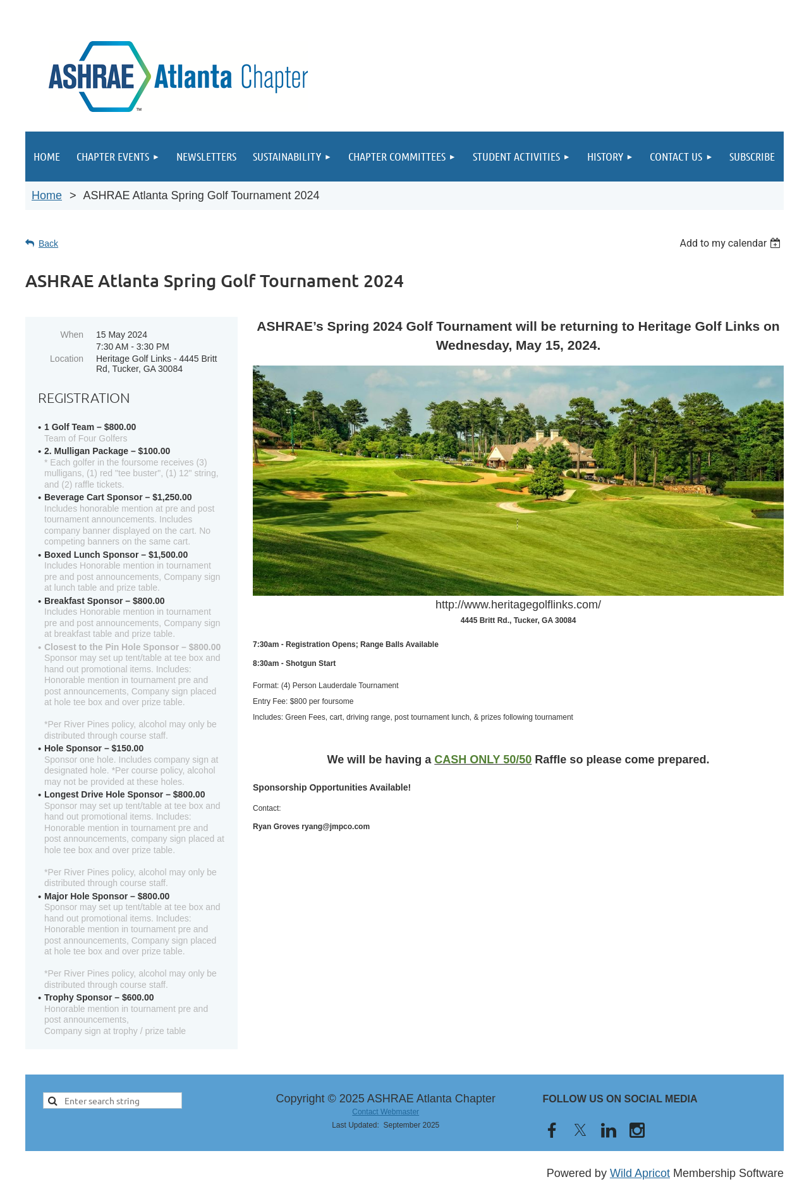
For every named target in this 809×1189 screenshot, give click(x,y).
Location (66, 359)
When (71, 335)
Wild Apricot (640, 1173)
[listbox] (731, 243)
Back (48, 243)
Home (47, 195)
